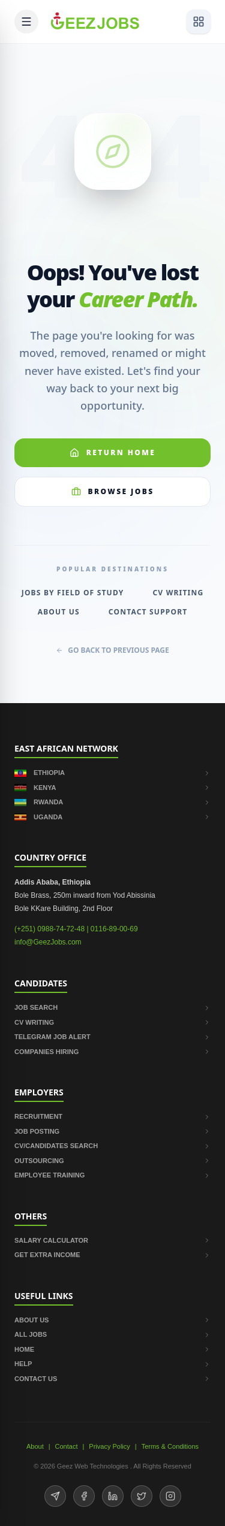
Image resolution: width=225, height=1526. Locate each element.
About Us (59, 612)
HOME (112, 1349)
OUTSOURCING (112, 1160)
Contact (66, 1446)
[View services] (199, 22)
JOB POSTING (112, 1131)
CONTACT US (112, 1378)
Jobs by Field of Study (73, 593)
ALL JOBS (112, 1334)
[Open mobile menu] (26, 22)
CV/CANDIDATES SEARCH (112, 1145)
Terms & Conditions (170, 1446)
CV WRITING (112, 1022)
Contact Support (148, 612)
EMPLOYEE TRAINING (112, 1175)
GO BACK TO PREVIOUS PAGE (112, 650)
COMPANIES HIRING (112, 1051)
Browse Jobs (112, 491)
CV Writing (177, 593)
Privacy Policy (109, 1446)
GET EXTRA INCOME (112, 1254)
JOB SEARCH (112, 1007)
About (35, 1446)
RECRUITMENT (112, 1116)
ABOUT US (112, 1320)
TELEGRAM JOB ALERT (112, 1036)
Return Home (113, 452)
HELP (112, 1363)
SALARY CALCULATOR (112, 1240)
